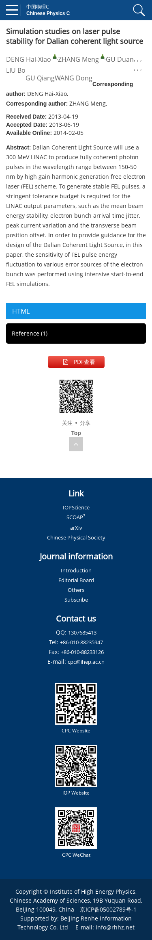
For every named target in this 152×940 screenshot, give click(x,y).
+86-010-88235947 (81, 642)
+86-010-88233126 (82, 652)
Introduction (76, 570)
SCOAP (76, 517)
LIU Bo (16, 70)
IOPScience (76, 507)
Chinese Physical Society (76, 537)
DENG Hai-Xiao (28, 59)
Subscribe (76, 599)
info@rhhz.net (115, 927)
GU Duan (120, 59)
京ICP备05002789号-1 (108, 909)
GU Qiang (40, 78)
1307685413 (82, 632)
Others (76, 589)
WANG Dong (73, 78)
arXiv (76, 527)
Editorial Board (76, 580)
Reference (29, 333)
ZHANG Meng (78, 59)
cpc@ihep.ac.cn (86, 661)
